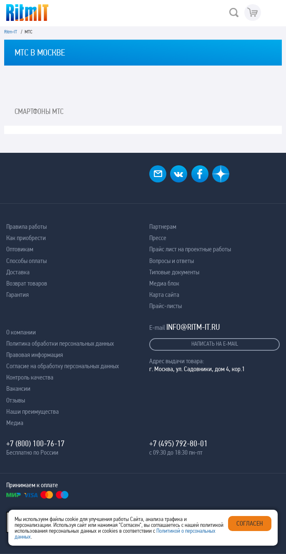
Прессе (157, 238)
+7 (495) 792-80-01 (178, 443)
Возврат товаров (26, 283)
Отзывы (15, 400)
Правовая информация (34, 355)
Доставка (18, 272)
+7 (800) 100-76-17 (35, 443)
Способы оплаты (26, 261)
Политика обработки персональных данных (60, 343)
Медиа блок (164, 283)
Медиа (14, 423)
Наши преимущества (32, 411)
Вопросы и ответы (171, 261)
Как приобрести (26, 238)
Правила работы (26, 226)
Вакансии (18, 388)
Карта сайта (164, 295)
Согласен (249, 523)
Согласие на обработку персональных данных (62, 366)
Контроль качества (29, 377)
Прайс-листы (165, 306)
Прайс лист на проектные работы (190, 249)
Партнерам (162, 226)
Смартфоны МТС (39, 111)
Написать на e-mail (214, 343)
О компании (21, 332)
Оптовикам (19, 249)
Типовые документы (174, 272)
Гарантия (17, 295)
